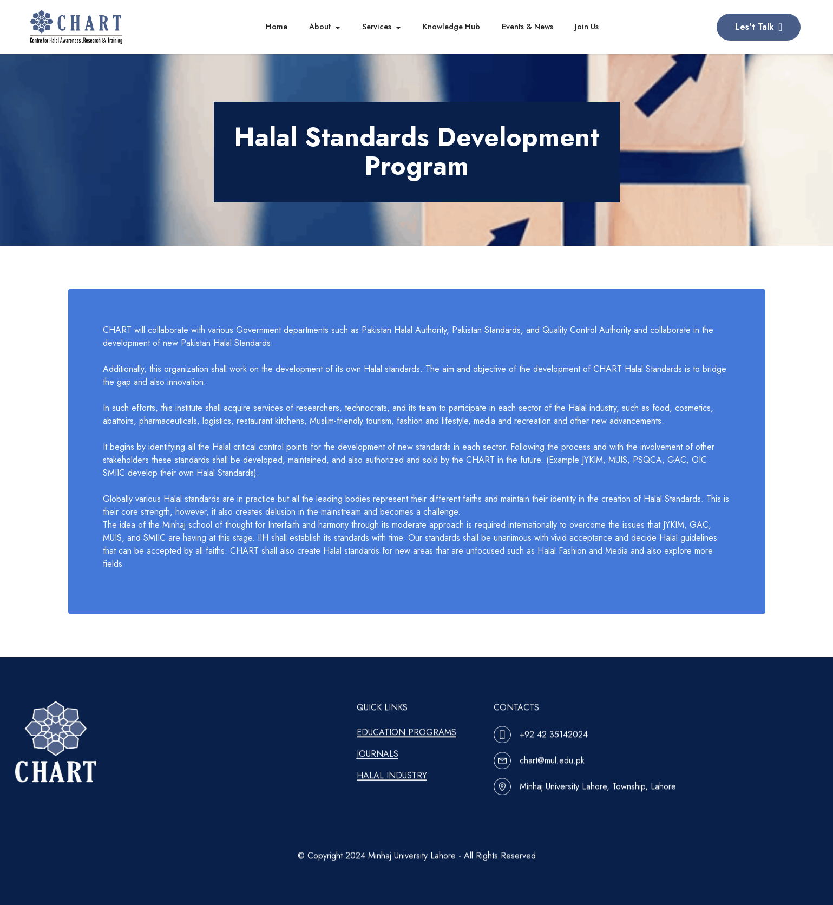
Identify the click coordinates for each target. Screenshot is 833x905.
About (320, 26)
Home (276, 26)
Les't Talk (758, 27)
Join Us (587, 26)
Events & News (527, 26)
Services (376, 26)
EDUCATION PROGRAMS (406, 747)
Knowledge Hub (451, 26)
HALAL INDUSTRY (392, 790)
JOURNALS (377, 769)
